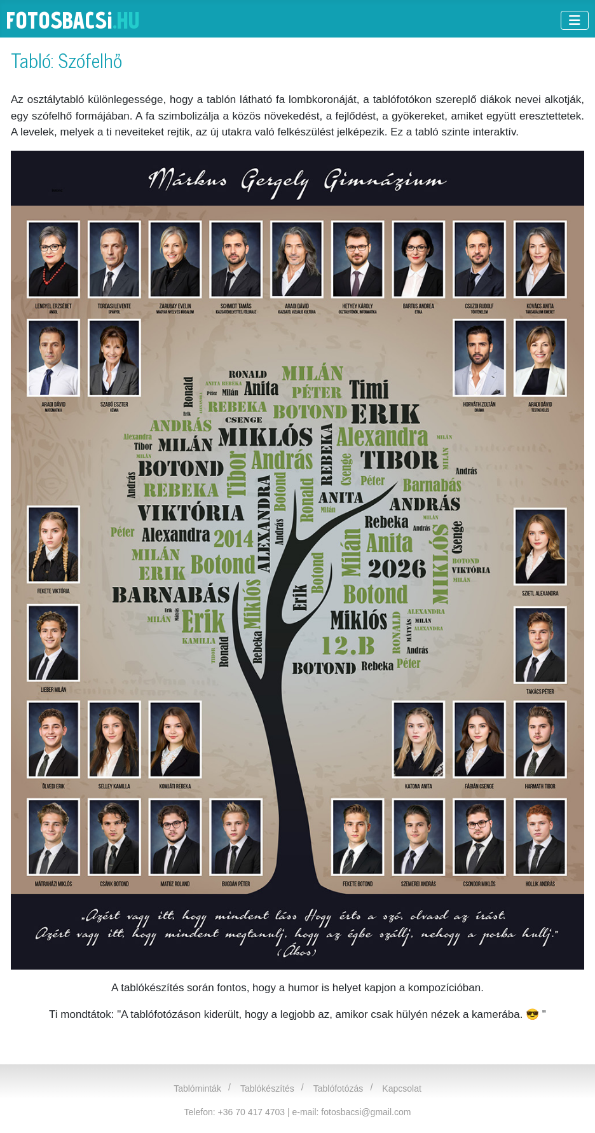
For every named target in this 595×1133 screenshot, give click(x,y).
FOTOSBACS (73, 20)
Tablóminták (197, 1088)
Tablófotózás (338, 1088)
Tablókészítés (267, 1088)
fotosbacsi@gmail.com (366, 1112)
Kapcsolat (401, 1088)
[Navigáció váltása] (575, 20)
